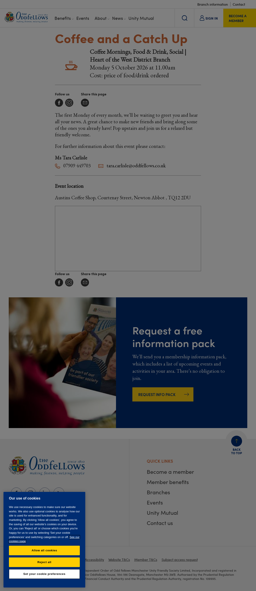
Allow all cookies (44, 550)
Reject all (44, 562)
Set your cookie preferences (44, 574)
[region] (44, 540)
